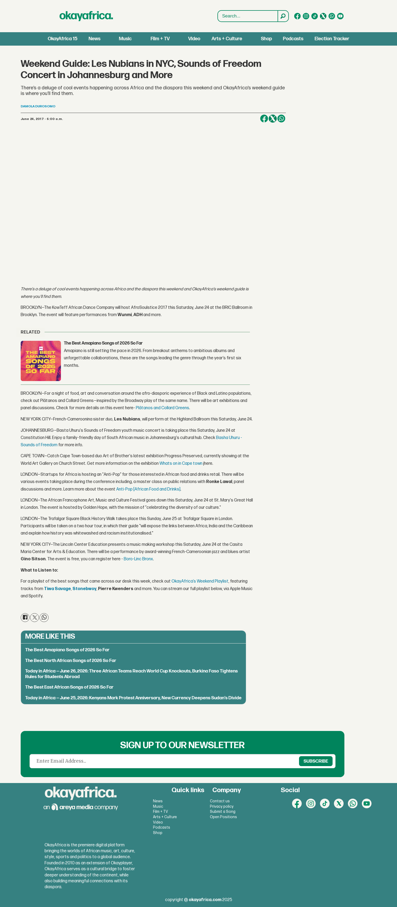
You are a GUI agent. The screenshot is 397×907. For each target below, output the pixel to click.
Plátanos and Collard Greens (162, 408)
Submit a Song (222, 811)
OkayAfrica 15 (62, 39)
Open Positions (223, 817)
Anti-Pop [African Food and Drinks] (148, 489)
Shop (266, 39)
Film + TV (160, 39)
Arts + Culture (227, 39)
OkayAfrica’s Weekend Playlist (200, 581)
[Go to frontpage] (86, 16)
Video (194, 39)
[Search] (283, 16)
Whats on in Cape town (180, 463)
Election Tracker (332, 39)
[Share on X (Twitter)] (273, 119)
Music (125, 39)
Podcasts (293, 39)
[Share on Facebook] (264, 119)
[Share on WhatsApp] (281, 119)
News (94, 39)
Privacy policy (222, 806)
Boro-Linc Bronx (138, 559)
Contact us (220, 801)
